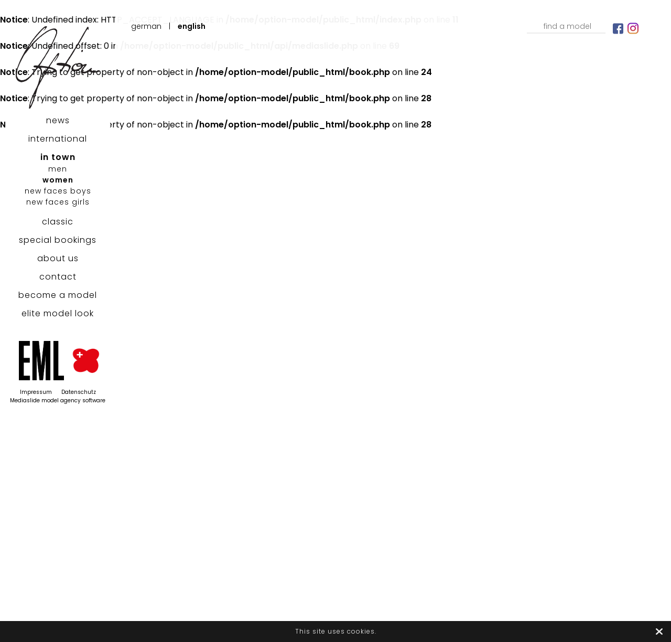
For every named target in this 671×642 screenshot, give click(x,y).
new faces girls (58, 202)
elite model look (57, 313)
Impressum (36, 392)
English (191, 26)
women (57, 180)
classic (57, 222)
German (146, 26)
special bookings (57, 240)
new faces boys (58, 191)
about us (58, 258)
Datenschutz (78, 392)
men (57, 169)
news (58, 120)
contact (58, 277)
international (57, 139)
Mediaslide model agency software (57, 400)
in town (57, 157)
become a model (57, 295)
